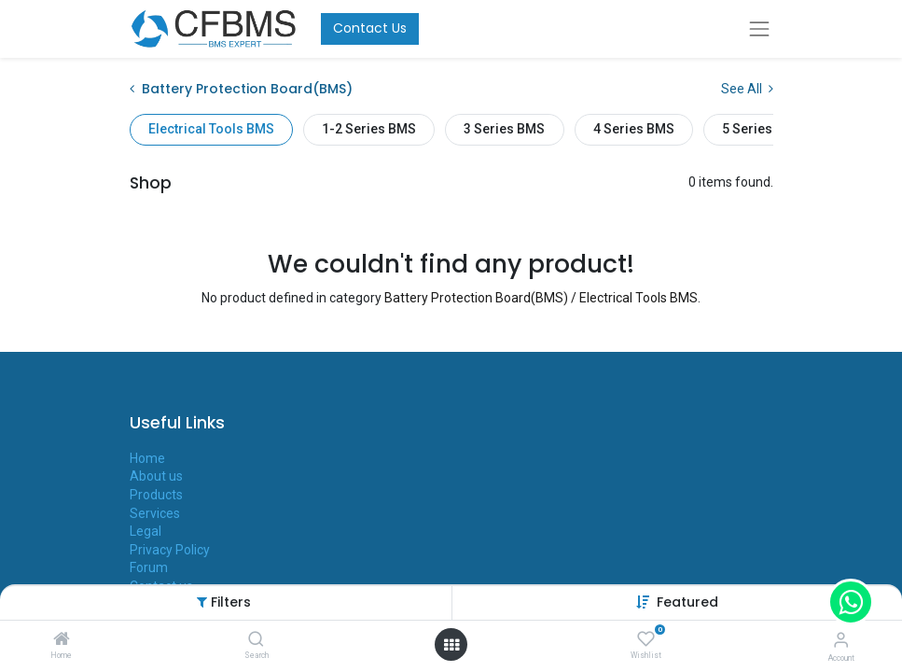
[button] (687, 602)
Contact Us (370, 28)
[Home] (61, 640)
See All (747, 88)
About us (156, 476)
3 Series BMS (504, 128)
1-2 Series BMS (369, 128)
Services (155, 513)
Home (147, 458)
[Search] (256, 640)
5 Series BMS (762, 128)
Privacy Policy (170, 549)
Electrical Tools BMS (211, 128)
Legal (145, 531)
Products (156, 494)
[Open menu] (451, 645)
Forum (149, 567)
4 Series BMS (633, 128)
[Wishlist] (646, 639)
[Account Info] (841, 640)
